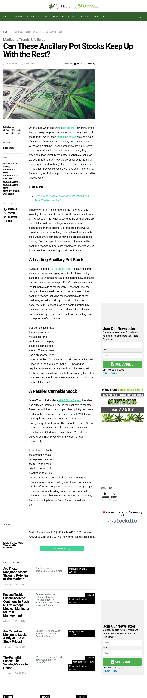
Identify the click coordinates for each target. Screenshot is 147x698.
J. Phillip (7, 584)
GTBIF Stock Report (69, 400)
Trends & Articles (101, 17)
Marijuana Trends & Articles (24, 40)
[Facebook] (105, 496)
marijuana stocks (66, 136)
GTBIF (5, 179)
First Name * (108, 339)
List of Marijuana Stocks (24, 17)
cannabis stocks (10, 176)
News (5, 191)
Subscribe (122, 364)
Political (85, 17)
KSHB (11, 179)
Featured (46, 17)
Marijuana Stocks (11, 182)
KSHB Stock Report (61, 268)
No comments (12, 64)
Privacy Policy (110, 373)
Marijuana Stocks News (65, 17)
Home (6, 17)
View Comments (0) (62, 549)
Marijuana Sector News (83, 662)
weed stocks (8, 194)
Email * (106, 349)
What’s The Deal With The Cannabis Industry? (13, 545)
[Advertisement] (122, 457)
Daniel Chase (8, 148)
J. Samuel (7, 647)
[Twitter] (113, 496)
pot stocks (14, 191)
